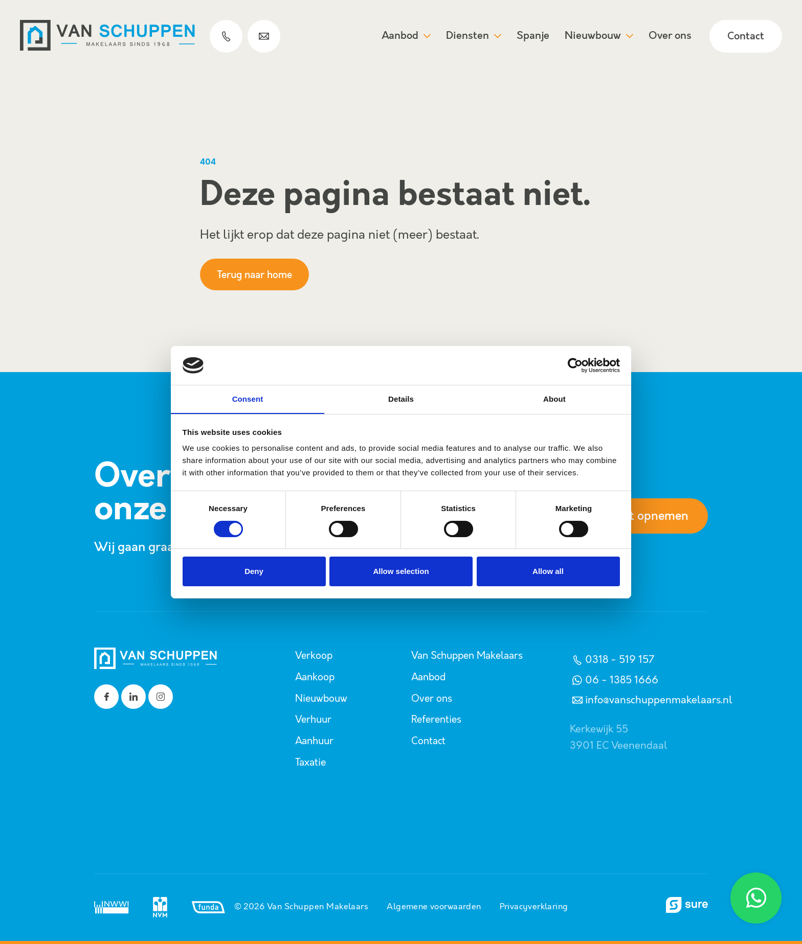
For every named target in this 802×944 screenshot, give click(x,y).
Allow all (548, 571)
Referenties (437, 718)
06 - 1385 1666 (614, 680)
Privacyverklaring (534, 905)
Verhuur (314, 718)
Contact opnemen (637, 516)
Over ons (669, 36)
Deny (253, 571)
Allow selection (401, 571)
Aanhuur (316, 739)
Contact (745, 37)
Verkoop (314, 656)
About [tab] (554, 399)
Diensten (473, 36)
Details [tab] (401, 399)
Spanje (532, 36)
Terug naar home (258, 275)
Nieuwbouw (598, 36)
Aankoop (316, 677)
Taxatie (311, 760)
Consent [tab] (247, 399)
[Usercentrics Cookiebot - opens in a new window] (575, 365)
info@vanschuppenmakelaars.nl (651, 700)
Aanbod (405, 36)
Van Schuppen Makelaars (471, 656)
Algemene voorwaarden (433, 905)
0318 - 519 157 (612, 660)
